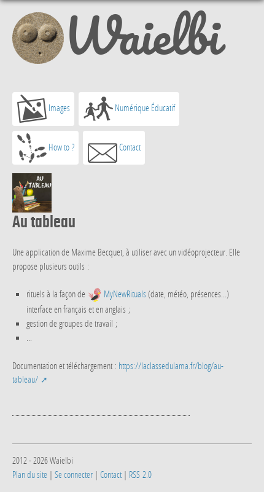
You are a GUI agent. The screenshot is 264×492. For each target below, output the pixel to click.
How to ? (45, 148)
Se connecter (74, 474)
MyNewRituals (125, 293)
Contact (114, 148)
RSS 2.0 (140, 474)
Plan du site (29, 474)
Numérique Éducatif (129, 108)
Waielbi (116, 40)
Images (43, 108)
